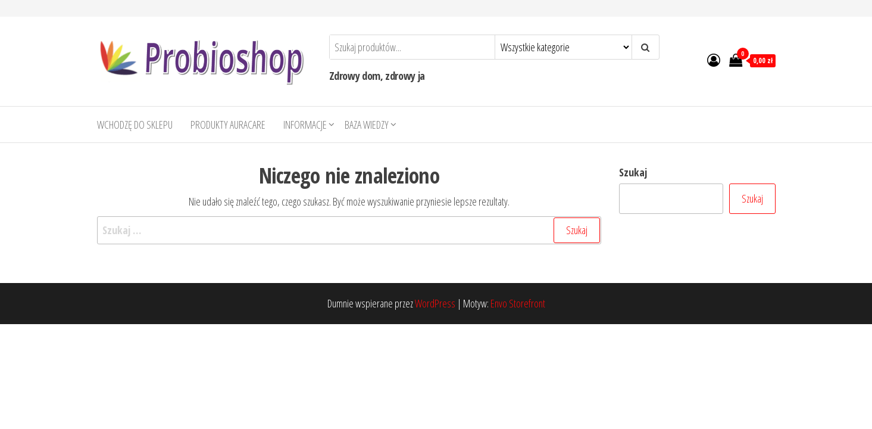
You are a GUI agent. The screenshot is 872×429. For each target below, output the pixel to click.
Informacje (305, 124)
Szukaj (633, 172)
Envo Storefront (517, 303)
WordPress (435, 303)
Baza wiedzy (367, 124)
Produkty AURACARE (227, 124)
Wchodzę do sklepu (135, 124)
